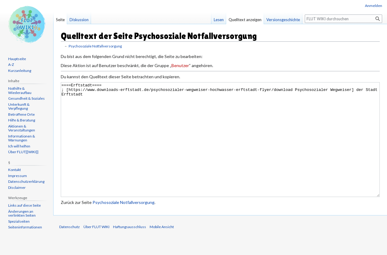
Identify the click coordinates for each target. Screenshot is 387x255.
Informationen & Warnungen (21, 138)
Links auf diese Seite (24, 205)
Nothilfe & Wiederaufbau (19, 90)
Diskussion (79, 19)
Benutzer (180, 65)
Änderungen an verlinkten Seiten (22, 213)
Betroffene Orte (21, 114)
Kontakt (14, 169)
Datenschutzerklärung (26, 181)
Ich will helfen (19, 146)
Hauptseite (17, 58)
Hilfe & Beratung (21, 120)
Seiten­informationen (25, 227)
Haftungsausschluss (129, 249)
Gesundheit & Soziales (26, 98)
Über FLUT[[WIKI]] (23, 152)
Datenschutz (69, 249)
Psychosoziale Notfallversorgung (95, 46)
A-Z (11, 64)
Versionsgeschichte (283, 19)
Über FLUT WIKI (96, 249)
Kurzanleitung (19, 70)
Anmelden (373, 5)
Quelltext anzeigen (245, 19)
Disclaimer (17, 187)
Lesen (219, 19)
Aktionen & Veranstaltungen (21, 128)
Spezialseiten (19, 221)
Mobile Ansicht (162, 249)
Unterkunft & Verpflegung (19, 106)
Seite (60, 19)
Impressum (17, 175)
